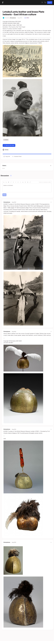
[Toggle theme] (45, 2)
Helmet (6, 139)
